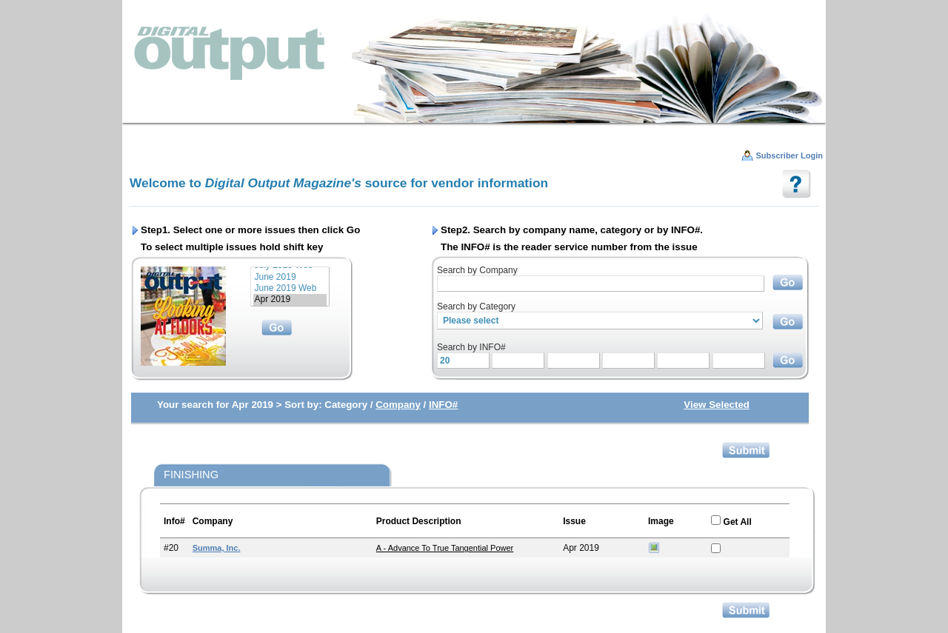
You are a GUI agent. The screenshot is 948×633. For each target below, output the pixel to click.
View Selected (717, 404)
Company (398, 404)
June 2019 (290, 277)
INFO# (443, 404)
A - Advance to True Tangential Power (445, 547)
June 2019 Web (290, 288)
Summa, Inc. (217, 547)
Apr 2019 (290, 299)
